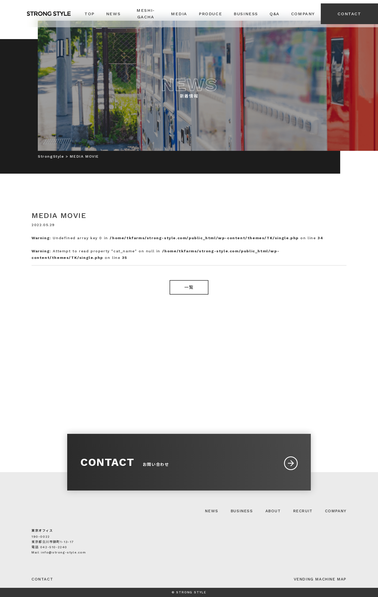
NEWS (211, 511)
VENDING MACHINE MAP (320, 579)
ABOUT (273, 511)
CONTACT (349, 13)
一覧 (188, 287)
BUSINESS (242, 511)
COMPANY (335, 511)
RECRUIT (303, 511)
